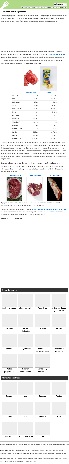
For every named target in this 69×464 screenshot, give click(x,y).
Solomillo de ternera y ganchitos (13, 12)
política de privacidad (24, 461)
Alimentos (60, 4)
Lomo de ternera (55, 175)
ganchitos (48, 92)
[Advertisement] (34, 36)
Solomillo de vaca (14, 175)
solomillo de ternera (31, 92)
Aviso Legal (33, 461)
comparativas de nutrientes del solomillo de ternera (49, 209)
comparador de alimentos (56, 54)
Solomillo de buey (34, 175)
